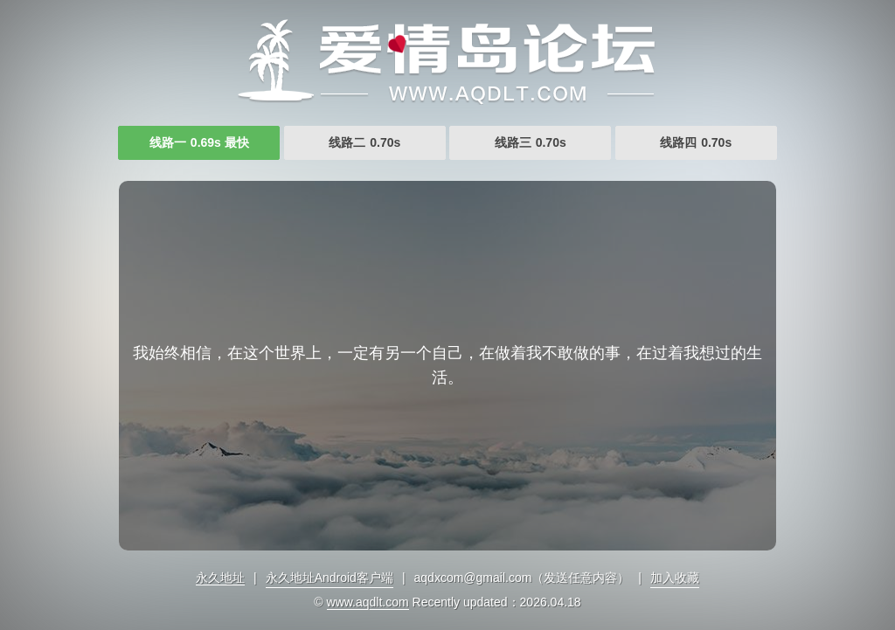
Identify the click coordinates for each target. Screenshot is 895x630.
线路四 (696, 142)
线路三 (530, 142)
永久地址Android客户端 (329, 578)
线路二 (364, 142)
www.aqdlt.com (368, 602)
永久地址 (220, 578)
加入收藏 (674, 578)
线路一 (199, 142)
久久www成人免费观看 (447, 61)
